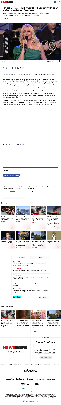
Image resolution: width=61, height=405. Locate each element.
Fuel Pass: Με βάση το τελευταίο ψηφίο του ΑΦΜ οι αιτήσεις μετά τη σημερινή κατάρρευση (38, 218)
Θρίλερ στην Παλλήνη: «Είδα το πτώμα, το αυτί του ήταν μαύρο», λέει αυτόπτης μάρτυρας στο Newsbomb (38, 243)
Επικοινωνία (56, 364)
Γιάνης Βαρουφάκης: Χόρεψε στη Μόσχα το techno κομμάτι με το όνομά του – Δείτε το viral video (22, 243)
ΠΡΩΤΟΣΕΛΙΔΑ (48, 2)
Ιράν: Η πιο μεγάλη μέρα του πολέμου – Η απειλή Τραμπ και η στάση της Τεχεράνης (30, 284)
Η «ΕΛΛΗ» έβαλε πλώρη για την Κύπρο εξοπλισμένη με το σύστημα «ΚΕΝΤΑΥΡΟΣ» (22, 218)
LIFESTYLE (3, 61)
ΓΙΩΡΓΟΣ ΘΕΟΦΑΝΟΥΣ (20, 198)
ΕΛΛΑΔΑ (26, 2)
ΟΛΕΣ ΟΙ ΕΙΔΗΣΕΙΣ (19, 2)
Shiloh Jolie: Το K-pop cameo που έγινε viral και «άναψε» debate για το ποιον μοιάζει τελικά (22, 323)
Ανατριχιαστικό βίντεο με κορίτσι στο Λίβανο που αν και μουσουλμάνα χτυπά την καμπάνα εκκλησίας (30, 264)
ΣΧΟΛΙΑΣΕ (50, 61)
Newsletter (12, 191)
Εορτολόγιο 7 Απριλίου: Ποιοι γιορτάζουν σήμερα (53, 242)
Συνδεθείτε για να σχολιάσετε (11, 175)
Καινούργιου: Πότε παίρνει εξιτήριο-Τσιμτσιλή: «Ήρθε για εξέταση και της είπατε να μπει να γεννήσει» (38, 324)
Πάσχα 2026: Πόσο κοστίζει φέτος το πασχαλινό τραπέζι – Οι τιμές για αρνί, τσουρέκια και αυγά (30, 271)
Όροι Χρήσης (9, 364)
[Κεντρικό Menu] (59, 2)
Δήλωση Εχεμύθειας (18, 364)
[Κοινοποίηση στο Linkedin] (18, 68)
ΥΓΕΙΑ (42, 2)
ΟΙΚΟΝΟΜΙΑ (37, 2)
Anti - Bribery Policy (48, 364)
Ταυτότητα (3, 364)
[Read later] (59, 61)
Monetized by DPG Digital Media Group (35, 388)
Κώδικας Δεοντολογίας (28, 364)
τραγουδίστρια (34, 15)
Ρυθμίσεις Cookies (38, 364)
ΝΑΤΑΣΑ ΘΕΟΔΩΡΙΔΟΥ (8, 198)
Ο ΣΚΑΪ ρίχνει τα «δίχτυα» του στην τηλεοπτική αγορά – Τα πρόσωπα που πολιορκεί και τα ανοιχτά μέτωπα (30, 291)
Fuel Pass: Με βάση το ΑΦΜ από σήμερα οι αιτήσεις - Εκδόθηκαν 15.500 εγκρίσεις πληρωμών (30, 277)
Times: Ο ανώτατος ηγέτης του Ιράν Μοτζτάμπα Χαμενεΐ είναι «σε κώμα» (7, 218)
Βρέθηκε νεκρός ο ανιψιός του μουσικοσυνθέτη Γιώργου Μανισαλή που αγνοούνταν (7, 243)
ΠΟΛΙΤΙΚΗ (31, 2)
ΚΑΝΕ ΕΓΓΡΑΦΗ (46, 357)
